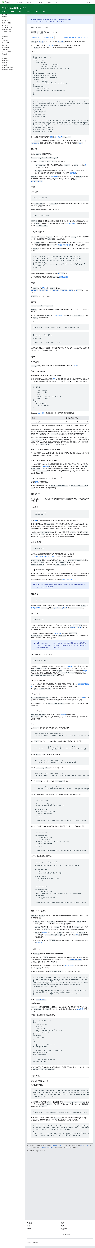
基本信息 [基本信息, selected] (11, 12)
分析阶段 (50, 45)
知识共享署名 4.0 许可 (56, 1145)
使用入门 (29, 2)
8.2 (85, 37)
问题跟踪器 (64, 1229)
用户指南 (38, 27)
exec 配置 (41, 413)
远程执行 (28, 12)
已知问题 (39, 943)
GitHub (89, 2)
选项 (75, 366)
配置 (51, 137)
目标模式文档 (63, 277)
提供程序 (63, 714)
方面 (36, 482)
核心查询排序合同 (64, 245)
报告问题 (36, 37)
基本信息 (46, 27)
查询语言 (45, 933)
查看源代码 (48, 37)
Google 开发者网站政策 (47, 1147)
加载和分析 (54, 177)
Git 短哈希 (69, 223)
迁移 (44, 12)
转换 (35, 520)
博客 (28, 1226)
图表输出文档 (35, 608)
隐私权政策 (35, 1242)
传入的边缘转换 (70, 965)
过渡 (53, 379)
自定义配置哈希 (57, 315)
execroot (58, 633)
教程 (37, 12)
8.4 (79, 37)
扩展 (57, 2)
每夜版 (66, 37)
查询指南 (73, 173)
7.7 (88, 37)
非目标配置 (45, 466)
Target (85, 671)
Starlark (70, 666)
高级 (20, 12)
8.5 (76, 37)
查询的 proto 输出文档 (69, 579)
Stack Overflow (65, 1235)
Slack (62, 1232)
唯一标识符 (58, 137)
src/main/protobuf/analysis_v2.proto (43, 556)
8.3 (82, 37)
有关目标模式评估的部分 (66, 645)
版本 (3, 12)
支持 (62, 1226)
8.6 (73, 37)
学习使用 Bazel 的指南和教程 (14, 8)
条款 (28, 1242)
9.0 (70, 37)
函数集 (44, 288)
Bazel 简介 (19, 2)
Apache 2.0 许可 (84, 1145)
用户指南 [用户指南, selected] (39, 2)
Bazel (32, 27)
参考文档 (48, 2)
